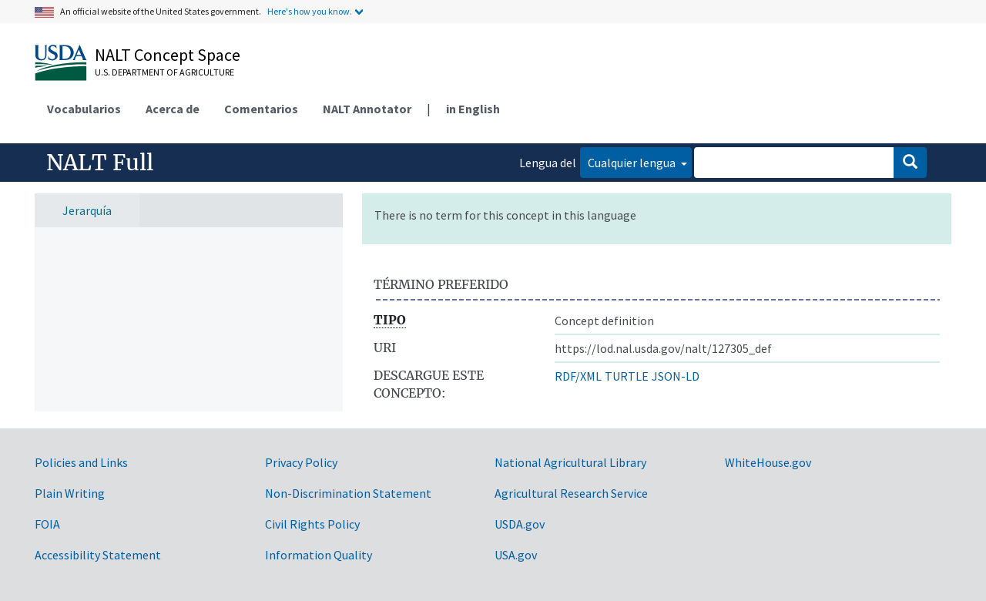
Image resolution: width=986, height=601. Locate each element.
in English (473, 108)
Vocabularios (84, 108)
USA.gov (516, 554)
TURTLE (627, 376)
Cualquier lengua (633, 162)
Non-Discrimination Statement (348, 493)
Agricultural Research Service (571, 493)
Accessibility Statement (98, 554)
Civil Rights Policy (312, 524)
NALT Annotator (367, 108)
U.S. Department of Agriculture (164, 72)
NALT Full (99, 162)
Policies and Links (81, 462)
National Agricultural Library (570, 462)
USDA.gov (520, 524)
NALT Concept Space (167, 54)
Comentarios (261, 108)
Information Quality (318, 554)
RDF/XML (578, 376)
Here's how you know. (309, 11)
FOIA (47, 524)
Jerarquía (87, 210)
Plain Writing (70, 493)
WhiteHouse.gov (768, 462)
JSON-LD (675, 376)
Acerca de (173, 108)
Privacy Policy (301, 462)
